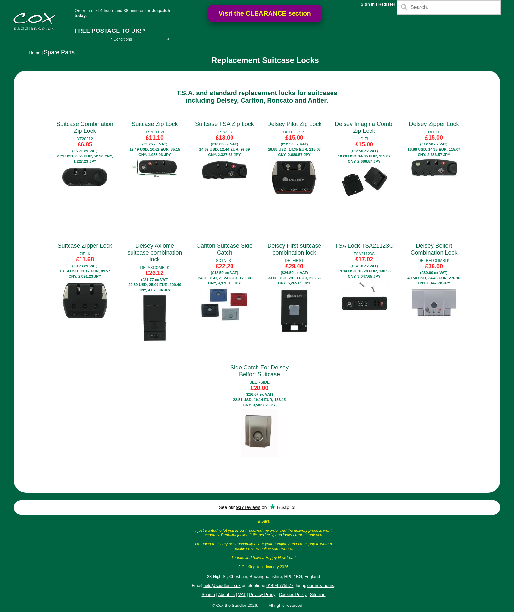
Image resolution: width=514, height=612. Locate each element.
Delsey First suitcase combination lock (294, 249)
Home (35, 52)
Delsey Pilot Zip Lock (294, 124)
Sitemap (318, 594)
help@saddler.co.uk (221, 585)
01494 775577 (279, 585)
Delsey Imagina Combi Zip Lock (364, 127)
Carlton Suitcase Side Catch (224, 249)
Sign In (368, 4)
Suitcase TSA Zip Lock (224, 124)
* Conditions (121, 39)
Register (386, 4)
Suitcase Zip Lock (155, 124)
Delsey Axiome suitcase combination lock (154, 253)
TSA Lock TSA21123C (364, 246)
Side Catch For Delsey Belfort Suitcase (259, 371)
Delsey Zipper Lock (434, 124)
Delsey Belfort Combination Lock (433, 249)
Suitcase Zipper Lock (84, 246)
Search (208, 594)
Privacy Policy (262, 594)
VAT (242, 594)
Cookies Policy (293, 594)
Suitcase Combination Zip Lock (84, 127)
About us (226, 594)
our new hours (320, 585)
